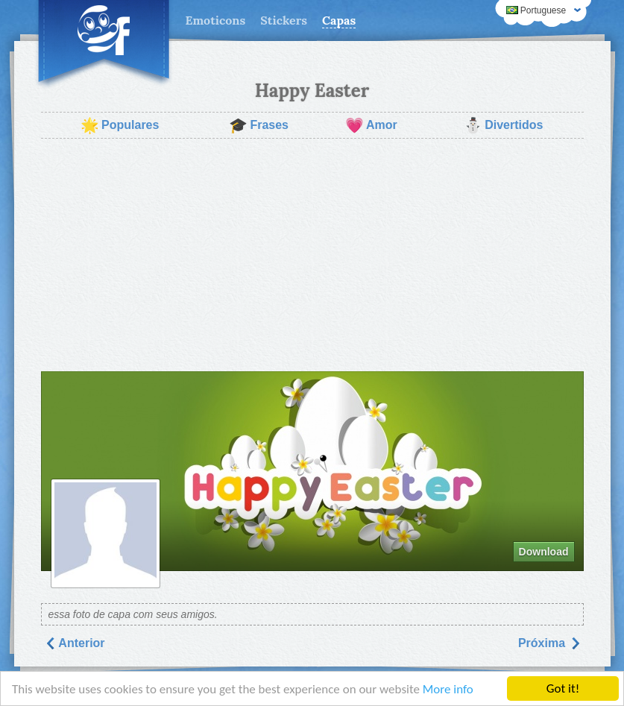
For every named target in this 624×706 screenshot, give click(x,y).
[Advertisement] (312, 255)
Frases (259, 125)
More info (448, 690)
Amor (371, 125)
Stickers (283, 20)
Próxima (549, 643)
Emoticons (216, 20)
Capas (339, 20)
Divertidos (503, 125)
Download (544, 552)
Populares (120, 125)
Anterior (74, 643)
